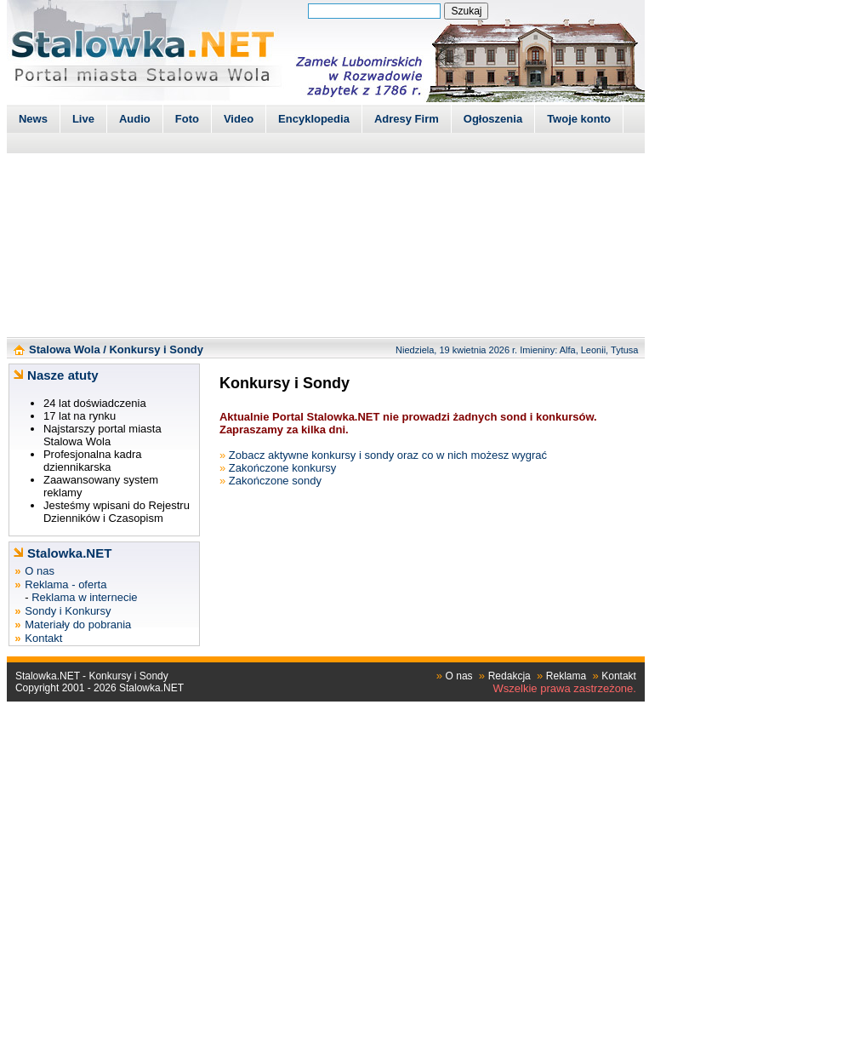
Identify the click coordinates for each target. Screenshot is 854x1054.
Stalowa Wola (64, 349)
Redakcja (509, 676)
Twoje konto (579, 118)
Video (238, 118)
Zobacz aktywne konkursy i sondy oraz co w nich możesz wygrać (388, 455)
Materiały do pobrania (78, 624)
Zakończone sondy (275, 480)
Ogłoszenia (493, 118)
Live (83, 118)
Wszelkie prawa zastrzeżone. (564, 688)
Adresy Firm (406, 118)
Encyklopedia (314, 118)
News (33, 118)
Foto (187, 118)
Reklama (566, 676)
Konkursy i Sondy (156, 349)
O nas (39, 570)
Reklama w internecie (84, 597)
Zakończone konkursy (282, 467)
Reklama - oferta (65, 584)
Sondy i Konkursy (68, 610)
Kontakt (43, 638)
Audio (135, 118)
